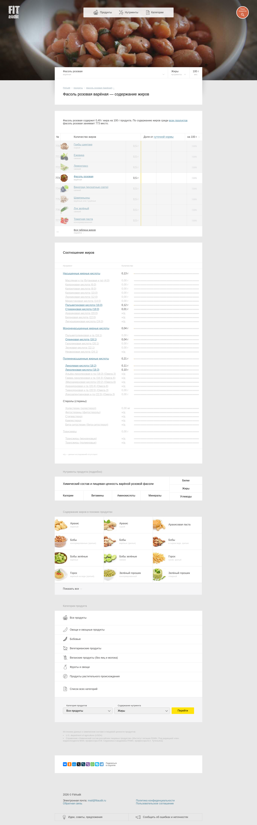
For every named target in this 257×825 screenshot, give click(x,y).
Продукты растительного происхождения (91, 676)
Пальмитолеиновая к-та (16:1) (83, 335)
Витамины (97, 495)
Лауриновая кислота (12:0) (81, 296)
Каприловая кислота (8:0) (80, 288)
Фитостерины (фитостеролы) (82, 412)
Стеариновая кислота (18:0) (82, 309)
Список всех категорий (80, 689)
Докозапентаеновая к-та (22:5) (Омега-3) (90, 394)
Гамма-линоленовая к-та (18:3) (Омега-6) (90, 378)
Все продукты (74, 617)
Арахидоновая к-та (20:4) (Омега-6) (86, 386)
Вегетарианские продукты (82, 648)
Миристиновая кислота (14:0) (83, 301)
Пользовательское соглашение (155, 803)
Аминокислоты (126, 495)
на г (192, 136)
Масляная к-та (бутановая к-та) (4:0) (87, 280)
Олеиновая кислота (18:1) (81, 339)
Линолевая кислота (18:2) (80, 365)
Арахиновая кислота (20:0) (81, 313)
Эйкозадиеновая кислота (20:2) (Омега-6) (90, 382)
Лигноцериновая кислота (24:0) (84, 321)
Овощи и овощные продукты (84, 629)
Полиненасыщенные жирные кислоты (86, 358)
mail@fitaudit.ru (97, 800)
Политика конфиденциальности (155, 800)
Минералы (154, 495)
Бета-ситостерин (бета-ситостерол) (86, 424)
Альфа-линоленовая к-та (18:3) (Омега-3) (90, 373)
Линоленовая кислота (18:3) (82, 369)
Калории (68, 495)
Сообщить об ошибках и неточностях (165, 817)
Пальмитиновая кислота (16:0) (83, 305)
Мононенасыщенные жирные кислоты (86, 328)
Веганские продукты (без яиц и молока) (90, 657)
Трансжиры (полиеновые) (80, 442)
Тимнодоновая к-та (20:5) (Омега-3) (86, 390)
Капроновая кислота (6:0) (80, 284)
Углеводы (186, 496)
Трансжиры (70, 431)
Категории (157, 12)
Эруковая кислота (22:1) (80, 347)
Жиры (185, 488)
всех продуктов (178, 120)
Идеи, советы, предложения (85, 817)
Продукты (106, 12)
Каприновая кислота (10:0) (81, 292)
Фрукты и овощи (76, 667)
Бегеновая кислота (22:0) (80, 317)
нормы (163, 136)
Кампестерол (73, 420)
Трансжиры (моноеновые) (81, 438)
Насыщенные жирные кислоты (81, 273)
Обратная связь (72, 803)
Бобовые (72, 639)
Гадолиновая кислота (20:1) (82, 343)
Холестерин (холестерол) (80, 408)
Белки (185, 480)
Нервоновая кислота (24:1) (81, 351)
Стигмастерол (73, 416)
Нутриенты (131, 12)
